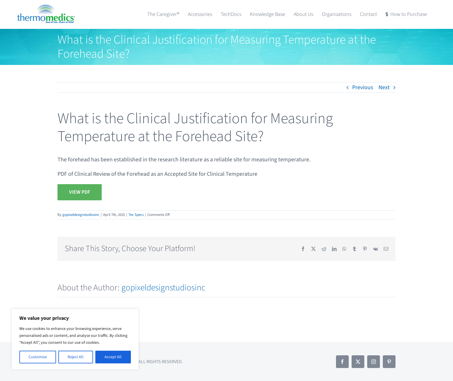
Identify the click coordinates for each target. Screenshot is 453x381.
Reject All (75, 357)
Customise (38, 357)
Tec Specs (136, 214)
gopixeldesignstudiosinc (80, 214)
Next (384, 87)
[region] (75, 339)
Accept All (113, 357)
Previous (362, 87)
